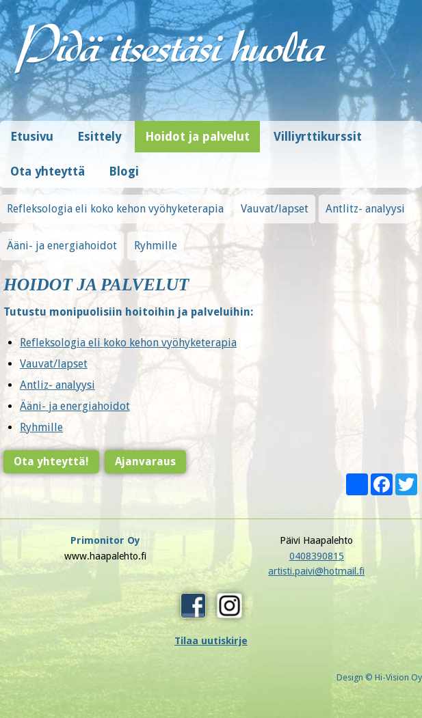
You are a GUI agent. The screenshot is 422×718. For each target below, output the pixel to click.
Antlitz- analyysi (365, 208)
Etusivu (31, 136)
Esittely (99, 136)
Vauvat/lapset (274, 208)
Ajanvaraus (144, 461)
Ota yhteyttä (47, 171)
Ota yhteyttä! (50, 461)
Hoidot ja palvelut (197, 136)
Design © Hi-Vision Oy (379, 677)
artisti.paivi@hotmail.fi (316, 571)
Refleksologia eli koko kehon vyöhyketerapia (115, 208)
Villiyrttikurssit (318, 136)
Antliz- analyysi (56, 384)
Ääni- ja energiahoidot (62, 245)
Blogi (124, 171)
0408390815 (316, 556)
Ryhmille (155, 245)
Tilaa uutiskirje (211, 640)
